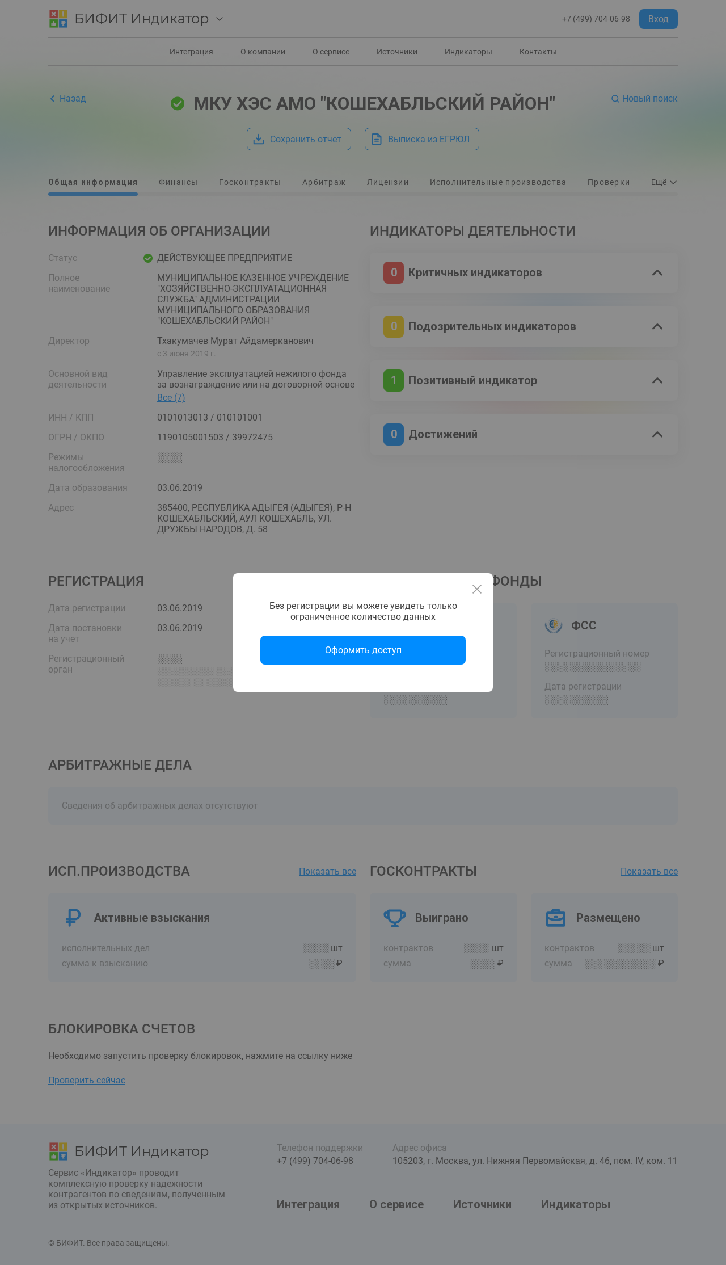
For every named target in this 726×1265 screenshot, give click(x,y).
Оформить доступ (363, 650)
